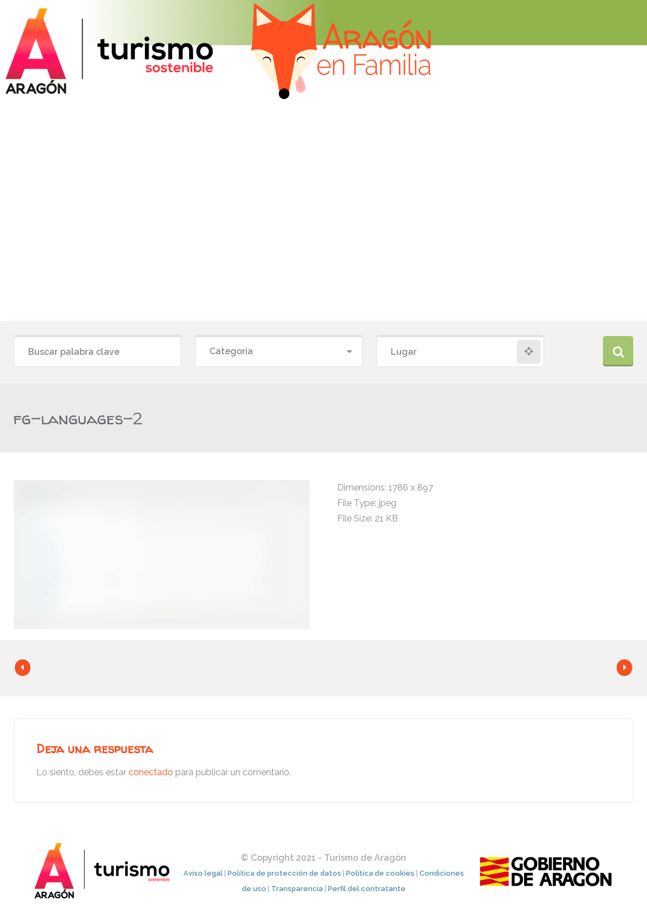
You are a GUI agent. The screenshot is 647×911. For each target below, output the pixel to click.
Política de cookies (380, 873)
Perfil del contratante (367, 889)
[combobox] (279, 351)
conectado (150, 772)
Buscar (618, 351)
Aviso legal (203, 873)
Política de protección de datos (284, 873)
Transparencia (297, 889)
